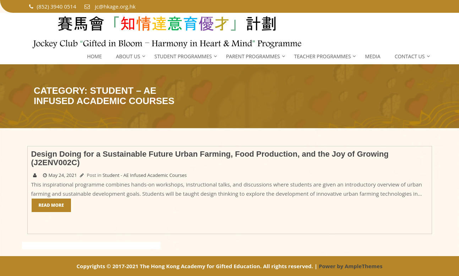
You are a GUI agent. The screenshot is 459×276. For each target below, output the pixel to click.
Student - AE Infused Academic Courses (145, 175)
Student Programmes (183, 56)
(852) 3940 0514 (52, 6)
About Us (128, 56)
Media (372, 56)
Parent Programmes (253, 56)
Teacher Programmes (322, 56)
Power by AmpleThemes (351, 266)
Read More (51, 205)
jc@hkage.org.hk (109, 6)
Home (94, 56)
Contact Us (410, 56)
